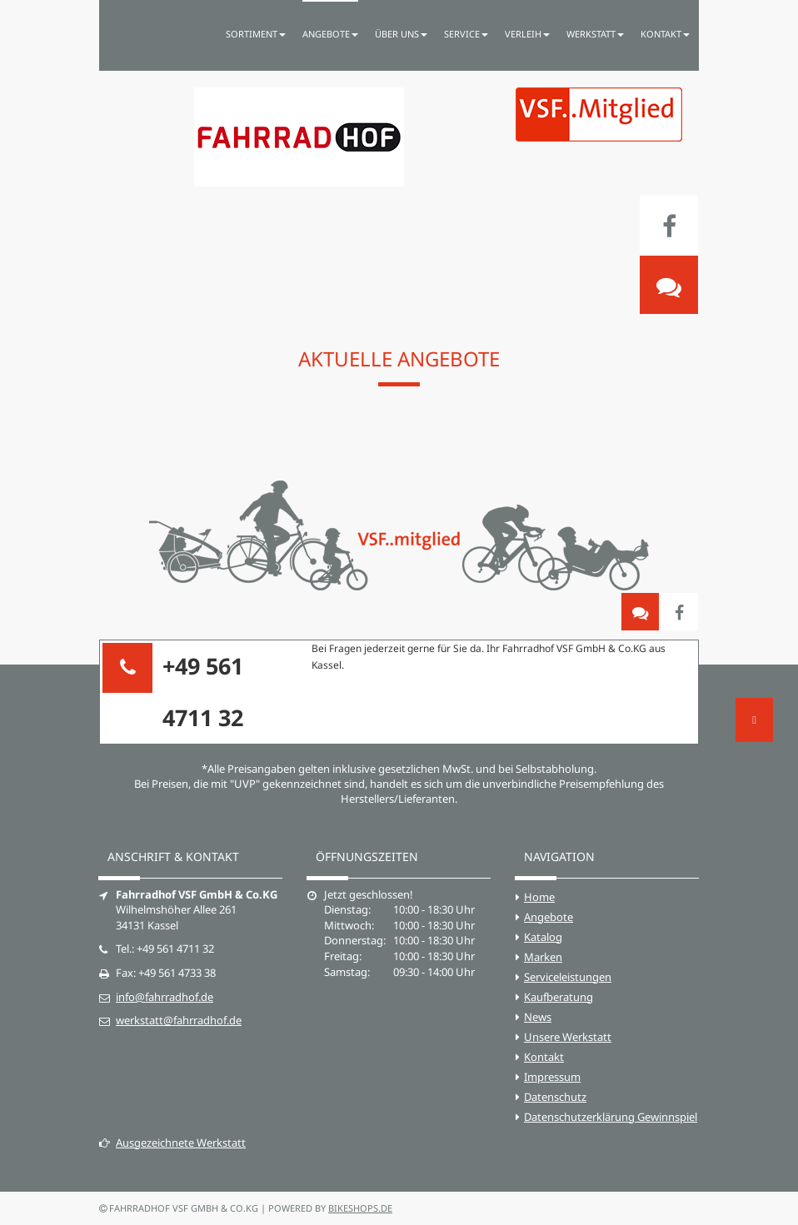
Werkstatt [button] (595, 33)
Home (539, 896)
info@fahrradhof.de (164, 996)
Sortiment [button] (256, 33)
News (537, 1016)
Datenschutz (555, 1096)
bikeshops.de (360, 1208)
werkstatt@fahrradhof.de (179, 1020)
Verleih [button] (527, 33)
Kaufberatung (558, 996)
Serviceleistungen (567, 976)
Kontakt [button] (665, 33)
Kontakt (544, 1056)
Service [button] (466, 33)
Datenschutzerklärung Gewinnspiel (610, 1116)
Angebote (548, 916)
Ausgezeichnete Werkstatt (172, 1142)
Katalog (543, 936)
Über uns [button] (401, 33)
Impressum (552, 1076)
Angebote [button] (330, 33)
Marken (543, 956)
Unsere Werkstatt (567, 1036)
